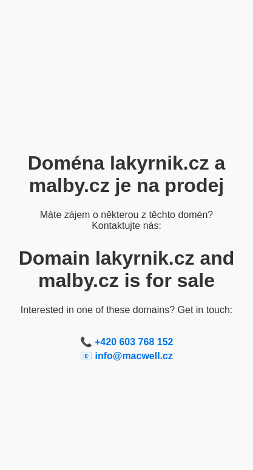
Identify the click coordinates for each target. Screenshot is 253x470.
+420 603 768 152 (134, 342)
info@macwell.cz (134, 356)
